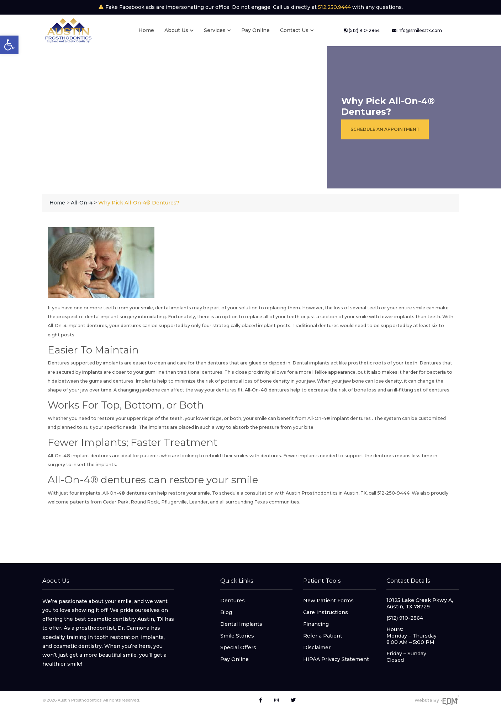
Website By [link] (437, 700)
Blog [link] (226, 612)
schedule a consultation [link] (246, 493)
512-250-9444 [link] (393, 493)
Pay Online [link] (255, 30)
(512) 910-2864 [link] (362, 30)
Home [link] (146, 30)
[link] (9, 45)
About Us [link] (176, 30)
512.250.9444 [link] (334, 7)
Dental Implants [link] (241, 624)
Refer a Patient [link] (322, 636)
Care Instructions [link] (325, 612)
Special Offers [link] (238, 647)
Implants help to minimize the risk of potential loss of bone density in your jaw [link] (225, 381)
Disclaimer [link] (317, 647)
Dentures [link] (232, 600)
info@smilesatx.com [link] (417, 30)
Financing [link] (316, 624)
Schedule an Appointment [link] (385, 129)
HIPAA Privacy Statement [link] (336, 659)
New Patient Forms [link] (328, 600)
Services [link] (215, 30)
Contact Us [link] (294, 30)
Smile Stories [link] (237, 636)
